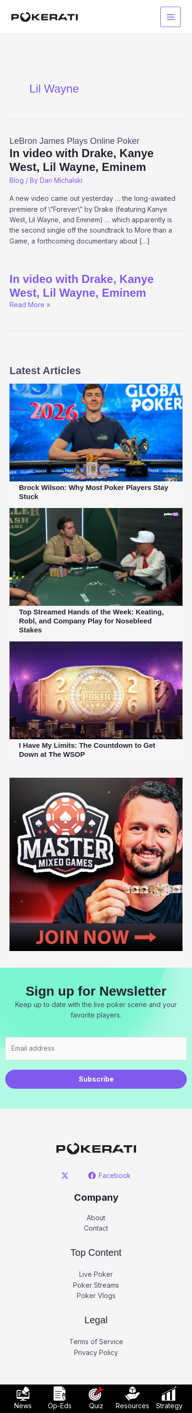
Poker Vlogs (96, 1295)
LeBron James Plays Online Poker (96, 155)
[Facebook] (110, 1175)
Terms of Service (96, 1342)
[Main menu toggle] (170, 17)
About (96, 1218)
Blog (16, 180)
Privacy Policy (96, 1352)
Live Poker (96, 1274)
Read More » (29, 305)
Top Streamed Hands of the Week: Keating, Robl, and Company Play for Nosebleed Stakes (91, 621)
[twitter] (66, 1175)
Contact (96, 1228)
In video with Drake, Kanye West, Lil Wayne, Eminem (81, 286)
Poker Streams (96, 1285)
